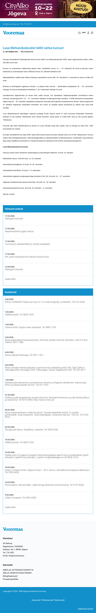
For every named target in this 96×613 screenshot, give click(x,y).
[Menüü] (92, 33)
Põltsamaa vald (47, 600)
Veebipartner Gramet (84, 609)
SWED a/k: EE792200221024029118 (18, 570)
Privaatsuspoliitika (10, 579)
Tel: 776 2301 (8, 552)
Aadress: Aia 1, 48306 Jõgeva (15, 549)
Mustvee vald (60, 600)
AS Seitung (7, 543)
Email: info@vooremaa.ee (13, 556)
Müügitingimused (10, 576)
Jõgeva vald (35, 600)
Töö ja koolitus (27, 52)
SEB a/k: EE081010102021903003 (17, 573)
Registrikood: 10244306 (13, 546)
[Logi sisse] (88, 32)
